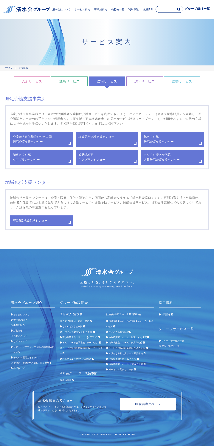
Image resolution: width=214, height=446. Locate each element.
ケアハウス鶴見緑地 (120, 332)
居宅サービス (107, 81)
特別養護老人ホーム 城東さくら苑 (127, 364)
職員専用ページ (148, 404)
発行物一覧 (117, 9)
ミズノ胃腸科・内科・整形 (77, 321)
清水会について (21, 314)
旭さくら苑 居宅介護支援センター (159, 139)
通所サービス (69, 81)
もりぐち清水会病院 (73, 326)
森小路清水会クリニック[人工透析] (81, 337)
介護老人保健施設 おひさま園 (78, 332)
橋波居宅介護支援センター (96, 136)
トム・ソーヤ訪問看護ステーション (81, 342)
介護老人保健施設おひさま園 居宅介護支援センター (32, 139)
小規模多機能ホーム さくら (124, 359)
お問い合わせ (20, 336)
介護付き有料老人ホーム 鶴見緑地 (127, 353)
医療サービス (182, 81)
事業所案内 (19, 325)
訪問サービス (144, 81)
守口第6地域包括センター (30, 220)
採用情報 (167, 314)
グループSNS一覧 (171, 346)
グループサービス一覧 (173, 340)
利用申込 (133, 9)
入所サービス (32, 81)
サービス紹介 (20, 319)
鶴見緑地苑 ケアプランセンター (91, 157)
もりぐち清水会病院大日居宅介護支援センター (162, 157)
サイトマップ (20, 341)
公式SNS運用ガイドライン (27, 357)
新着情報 (17, 330)
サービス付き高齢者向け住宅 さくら (128, 348)
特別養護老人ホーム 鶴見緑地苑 (127, 342)
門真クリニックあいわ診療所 (78, 359)
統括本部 (68, 380)
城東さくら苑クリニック (122, 369)
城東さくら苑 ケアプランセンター (26, 157)
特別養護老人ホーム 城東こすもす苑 (129, 337)
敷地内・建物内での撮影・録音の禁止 (32, 363)
